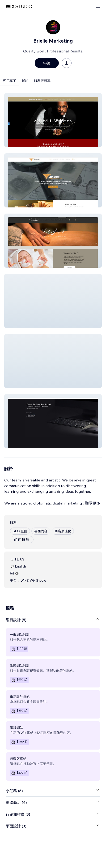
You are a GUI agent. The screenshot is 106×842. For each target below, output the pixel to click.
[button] (53, 120)
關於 (25, 81)
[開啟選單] (98, 6)
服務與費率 (42, 81)
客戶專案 (9, 81)
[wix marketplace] (19, 6)
